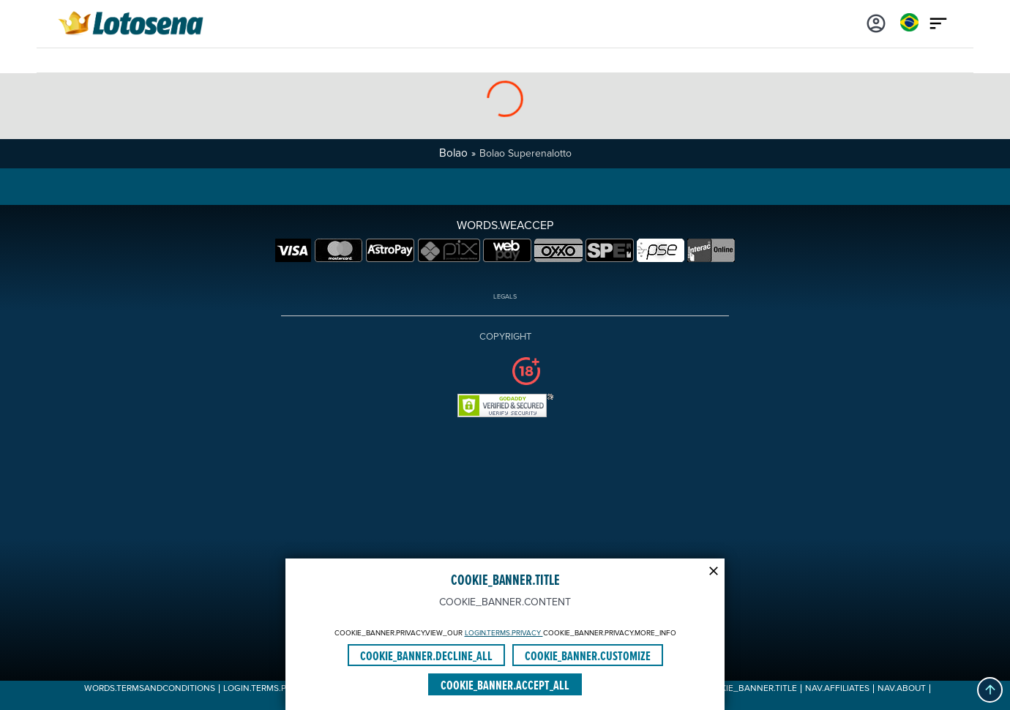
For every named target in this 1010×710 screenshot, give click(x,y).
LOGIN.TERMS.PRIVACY (504, 633)
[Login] (876, 22)
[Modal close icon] (713, 569)
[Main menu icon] (938, 22)
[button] (990, 690)
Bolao (453, 153)
